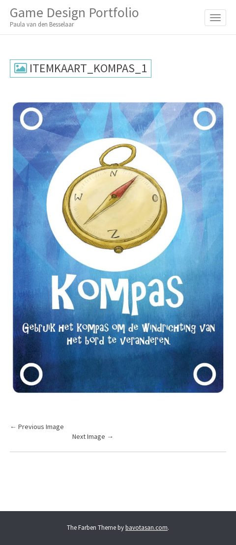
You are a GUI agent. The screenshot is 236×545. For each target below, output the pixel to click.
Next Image (93, 436)
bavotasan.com (146, 527)
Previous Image (37, 426)
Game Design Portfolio (74, 16)
